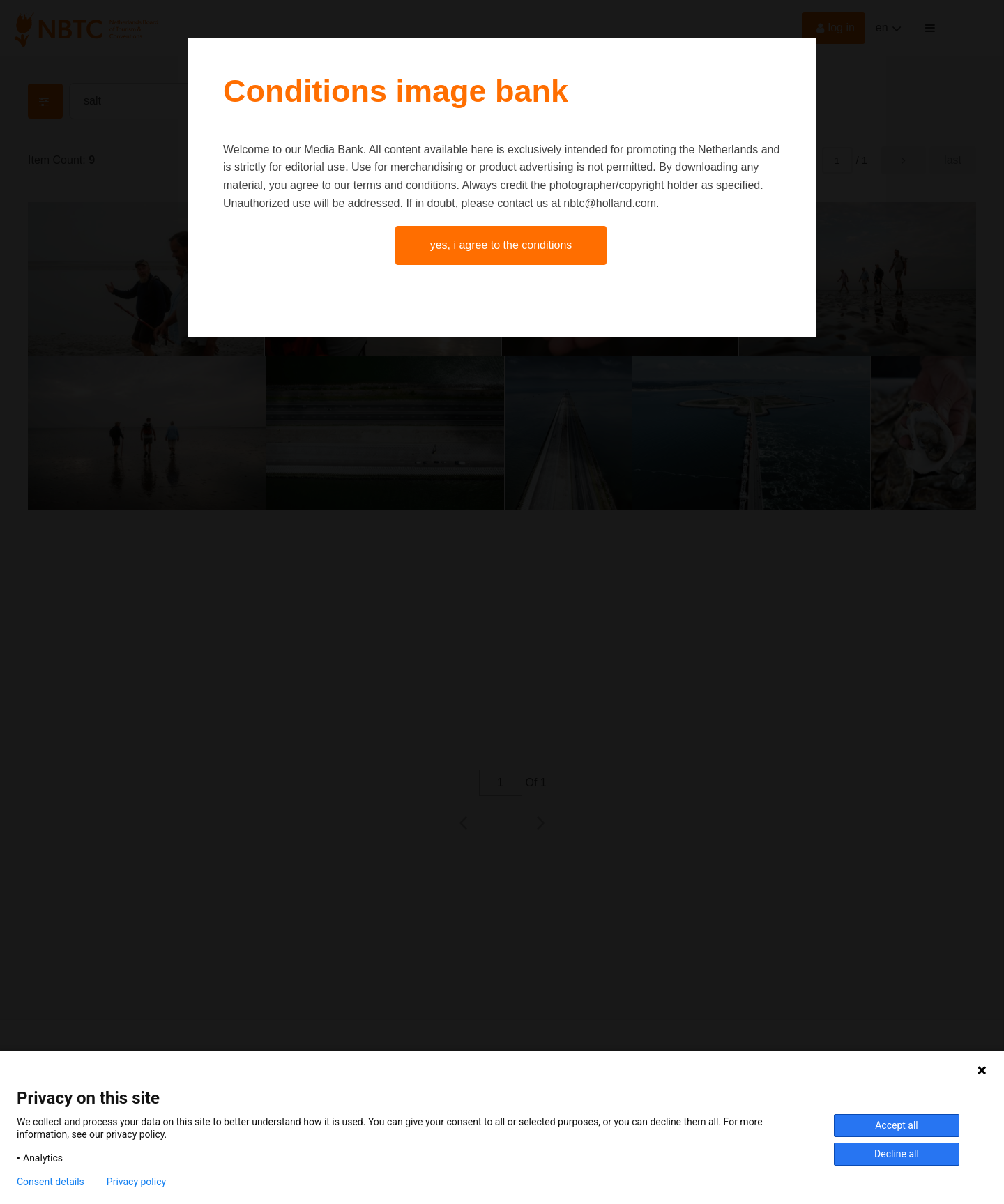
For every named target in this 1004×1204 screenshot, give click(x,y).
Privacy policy (136, 1181)
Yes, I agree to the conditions (501, 245)
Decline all (896, 1153)
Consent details (50, 1181)
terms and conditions (405, 185)
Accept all (896, 1125)
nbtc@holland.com (609, 203)
